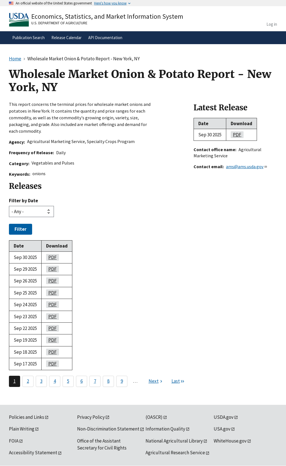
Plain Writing (21, 429)
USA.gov (222, 429)
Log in (271, 24)
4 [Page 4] (55, 381)
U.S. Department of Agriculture (59, 22)
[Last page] (178, 381)
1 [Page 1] (14, 381)
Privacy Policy (91, 417)
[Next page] (156, 381)
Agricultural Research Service (175, 453)
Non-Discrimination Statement (108, 429)
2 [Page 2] (28, 381)
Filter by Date (23, 201)
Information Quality (165, 429)
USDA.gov (223, 417)
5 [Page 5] (68, 381)
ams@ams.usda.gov (246, 166)
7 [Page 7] (95, 381)
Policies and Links (26, 417)
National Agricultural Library (174, 441)
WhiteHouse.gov (230, 441)
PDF (51, 257)
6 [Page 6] (81, 381)
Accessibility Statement (33, 453)
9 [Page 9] (122, 381)
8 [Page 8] (108, 381)
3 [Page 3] (41, 381)
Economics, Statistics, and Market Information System (107, 16)
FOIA (13, 441)
